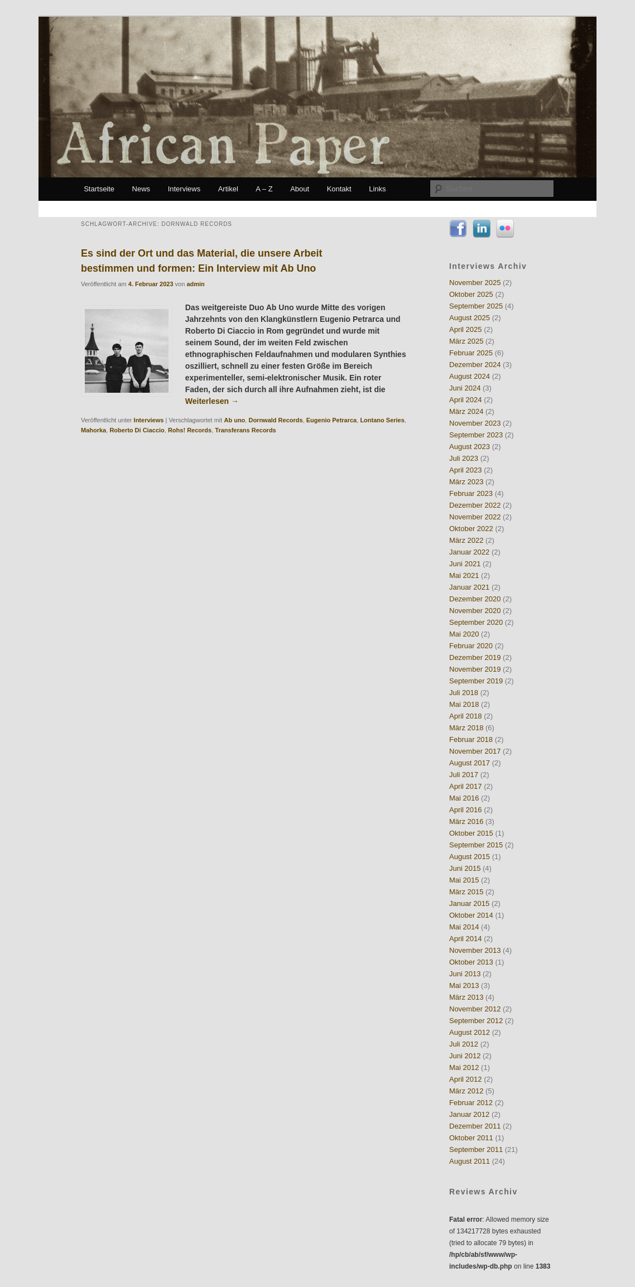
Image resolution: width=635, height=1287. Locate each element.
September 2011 (476, 1149)
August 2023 (469, 446)
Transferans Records (245, 430)
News (141, 189)
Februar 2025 (471, 353)
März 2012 (466, 1091)
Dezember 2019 (475, 657)
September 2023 (476, 435)
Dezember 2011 (475, 1126)
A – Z (264, 189)
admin (195, 284)
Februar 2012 (471, 1102)
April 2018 (465, 716)
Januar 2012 (469, 1114)
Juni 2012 (464, 1056)
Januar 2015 (469, 903)
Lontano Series (382, 420)
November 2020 (475, 610)
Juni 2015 (464, 868)
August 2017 (469, 763)
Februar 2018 (471, 739)
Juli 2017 (463, 774)
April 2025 (465, 329)
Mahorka (93, 430)
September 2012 (476, 1020)
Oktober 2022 (471, 528)
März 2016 (466, 821)
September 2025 (476, 306)
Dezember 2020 (475, 599)
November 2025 (475, 282)
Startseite (99, 189)
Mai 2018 (464, 704)
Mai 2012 (464, 1067)
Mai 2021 (464, 575)
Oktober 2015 (471, 833)
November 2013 (475, 950)
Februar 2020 (471, 646)
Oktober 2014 (471, 915)
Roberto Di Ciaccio (136, 430)
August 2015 (469, 856)
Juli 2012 (463, 1044)
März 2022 (466, 540)
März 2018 (466, 728)
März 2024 (466, 411)
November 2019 (475, 669)
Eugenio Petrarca (331, 420)
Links (377, 189)
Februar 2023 (471, 493)
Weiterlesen (212, 401)
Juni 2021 (464, 564)
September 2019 (476, 681)
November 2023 (475, 423)
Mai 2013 (464, 985)
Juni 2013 (464, 974)
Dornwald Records (275, 420)
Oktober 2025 (471, 294)
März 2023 (466, 482)
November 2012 (475, 1009)
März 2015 (466, 892)
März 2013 (466, 997)
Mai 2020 (464, 634)
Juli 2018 (463, 692)
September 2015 (476, 845)
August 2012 (469, 1032)
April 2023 (465, 470)
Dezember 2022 (475, 505)
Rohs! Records (189, 430)
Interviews (184, 189)
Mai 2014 (464, 927)
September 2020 (476, 622)
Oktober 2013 (471, 962)
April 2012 (465, 1079)
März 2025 (466, 341)
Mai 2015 (464, 880)
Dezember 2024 (475, 364)
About (299, 189)
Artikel (228, 189)
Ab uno (234, 420)
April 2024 (465, 400)
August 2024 (469, 376)
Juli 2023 (463, 458)
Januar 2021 (469, 587)
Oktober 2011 (471, 1138)
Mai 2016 (464, 798)
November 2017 (475, 751)
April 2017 (465, 786)
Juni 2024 (464, 388)
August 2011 (469, 1161)
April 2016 (465, 810)
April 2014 (465, 938)
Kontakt (339, 189)
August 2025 (469, 318)
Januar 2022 (469, 552)
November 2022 (475, 517)
